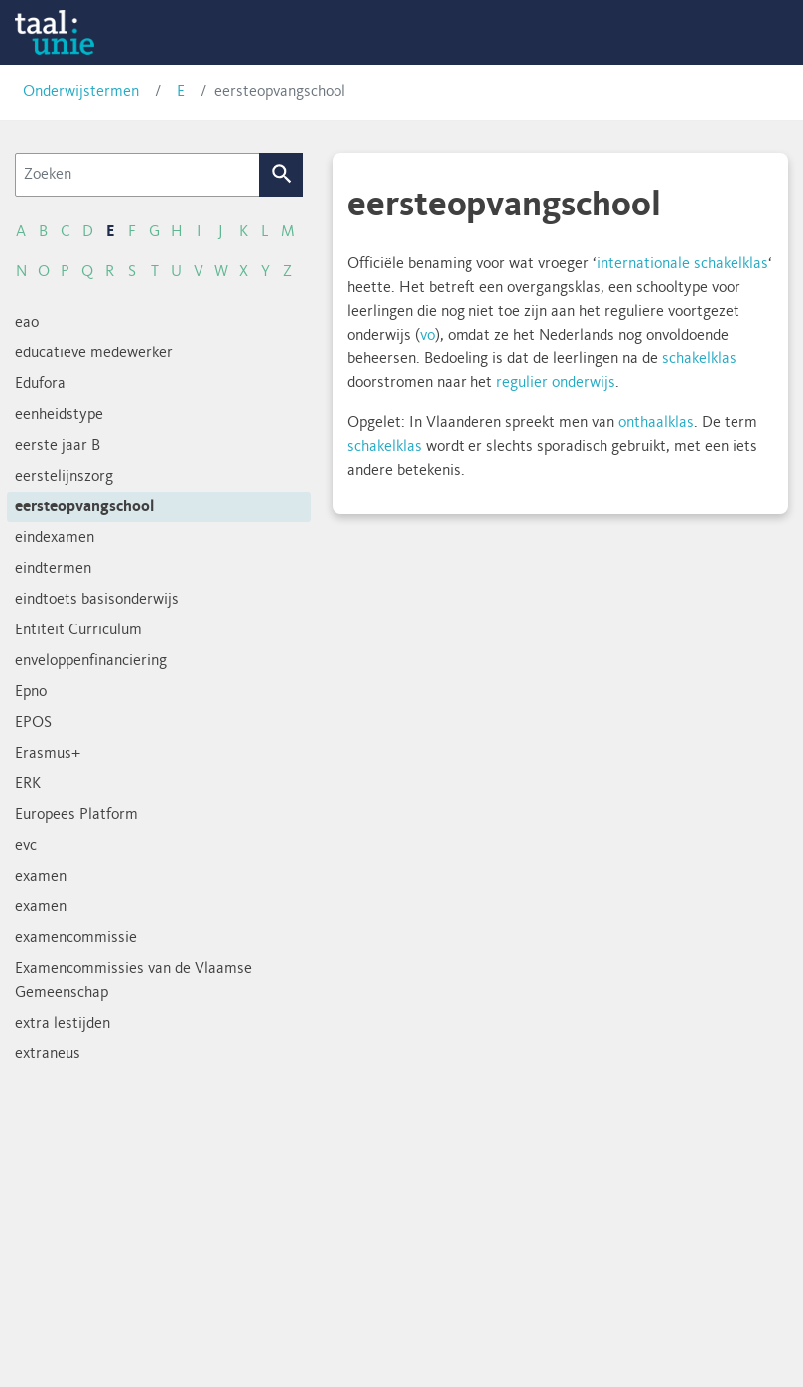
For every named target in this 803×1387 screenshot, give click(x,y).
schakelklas (699, 359)
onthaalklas (656, 423)
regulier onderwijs (555, 383)
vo (427, 336)
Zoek (281, 175)
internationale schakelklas (682, 264)
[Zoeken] (137, 175)
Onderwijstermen (81, 92)
